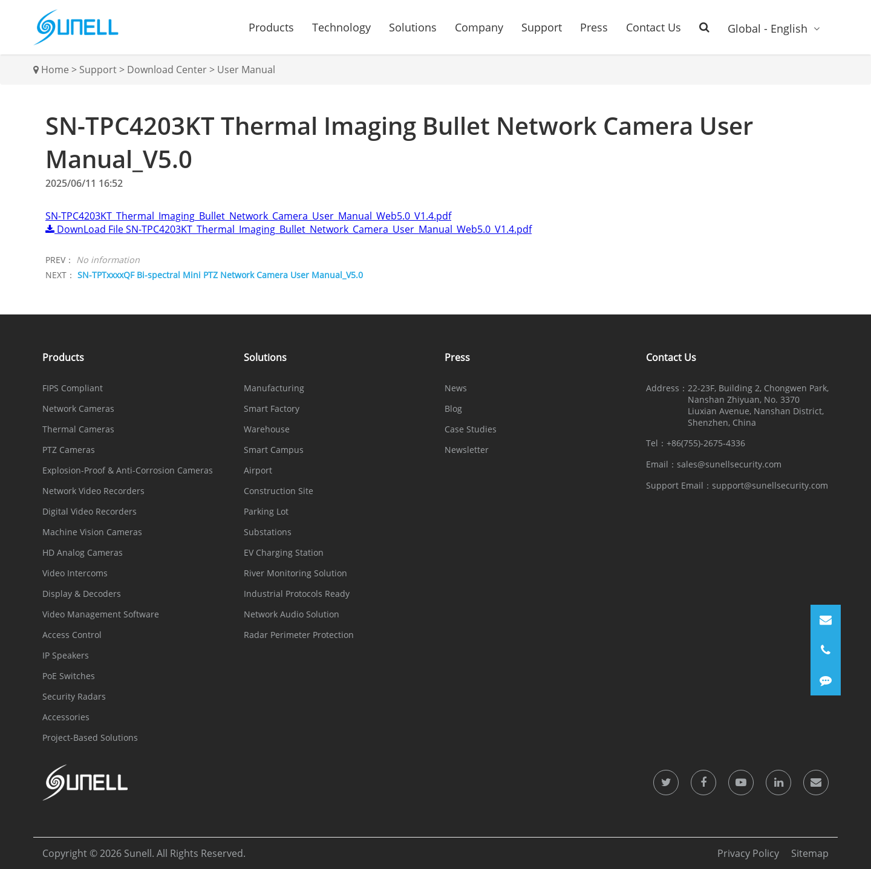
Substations (268, 532)
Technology (341, 27)
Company (479, 27)
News (456, 388)
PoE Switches (68, 676)
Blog (453, 408)
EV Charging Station (284, 552)
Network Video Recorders (93, 490)
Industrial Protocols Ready (297, 593)
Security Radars (74, 696)
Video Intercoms (75, 573)
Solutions (413, 27)
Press (594, 27)
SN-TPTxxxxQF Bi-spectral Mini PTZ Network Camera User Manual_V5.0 (220, 275)
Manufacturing (274, 388)
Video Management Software (100, 614)
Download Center (167, 69)
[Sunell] (76, 27)
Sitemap (810, 853)
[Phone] (826, 650)
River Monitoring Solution (295, 573)
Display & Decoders (81, 593)
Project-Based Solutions (90, 737)
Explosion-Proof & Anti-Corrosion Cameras (127, 470)
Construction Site (278, 490)
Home (55, 69)
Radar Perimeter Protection (299, 634)
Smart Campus (274, 449)
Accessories (66, 717)
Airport (258, 470)
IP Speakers (65, 655)
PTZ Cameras (68, 449)
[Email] (826, 620)
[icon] (666, 782)
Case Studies (471, 429)
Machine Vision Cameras (92, 532)
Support (541, 27)
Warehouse (267, 429)
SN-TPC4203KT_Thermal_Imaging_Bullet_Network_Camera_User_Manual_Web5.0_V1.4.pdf (248, 216)
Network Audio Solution (291, 614)
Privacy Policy (748, 853)
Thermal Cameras (78, 429)
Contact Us (653, 27)
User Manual (246, 69)
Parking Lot (266, 511)
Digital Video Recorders (89, 511)
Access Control (72, 634)
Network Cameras (78, 408)
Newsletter (467, 449)
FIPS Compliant (72, 388)
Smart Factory (271, 408)
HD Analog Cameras (82, 552)
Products (271, 27)
